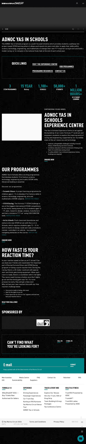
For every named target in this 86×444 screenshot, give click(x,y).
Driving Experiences (30, 392)
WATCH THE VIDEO (32, 198)
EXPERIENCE (27, 388)
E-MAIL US (69, 341)
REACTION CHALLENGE (10, 302)
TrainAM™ (69, 398)
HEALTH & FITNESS (72, 388)
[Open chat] (80, 438)
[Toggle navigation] (83, 3)
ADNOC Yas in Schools (31, 410)
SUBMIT (73, 364)
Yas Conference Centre (52, 406)
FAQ (38, 377)
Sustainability (17, 380)
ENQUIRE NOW (49, 160)
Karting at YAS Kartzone (32, 401)
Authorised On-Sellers (10, 398)
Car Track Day (28, 398)
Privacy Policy (59, 421)
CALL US (59, 341)
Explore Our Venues (51, 392)
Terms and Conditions (37, 421)
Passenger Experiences (32, 395)
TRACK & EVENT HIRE (51, 388)
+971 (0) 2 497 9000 (20, 424)
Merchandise (6, 377)
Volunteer (66, 377)
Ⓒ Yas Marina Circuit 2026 (12, 421)
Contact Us (52, 377)
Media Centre (24, 377)
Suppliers (33, 380)
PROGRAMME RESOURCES (42, 70)
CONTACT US (60, 70)
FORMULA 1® (7, 388)
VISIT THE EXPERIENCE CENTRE (44, 64)
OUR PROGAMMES (66, 66)
